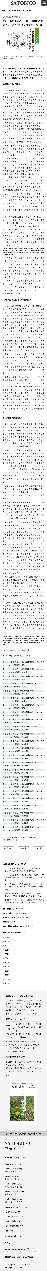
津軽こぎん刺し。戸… (15, 1216)
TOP (4, 11)
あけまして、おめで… (16, 1212)
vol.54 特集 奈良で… (15, 1221)
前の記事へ (8, 848)
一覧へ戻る (23, 848)
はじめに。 (11, 1231)
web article (14, 11)
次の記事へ (39, 848)
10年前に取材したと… (16, 1226)
